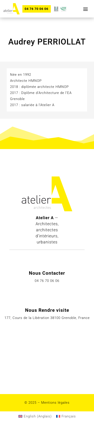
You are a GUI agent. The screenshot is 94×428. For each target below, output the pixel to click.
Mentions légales (55, 403)
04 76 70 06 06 (36, 9)
